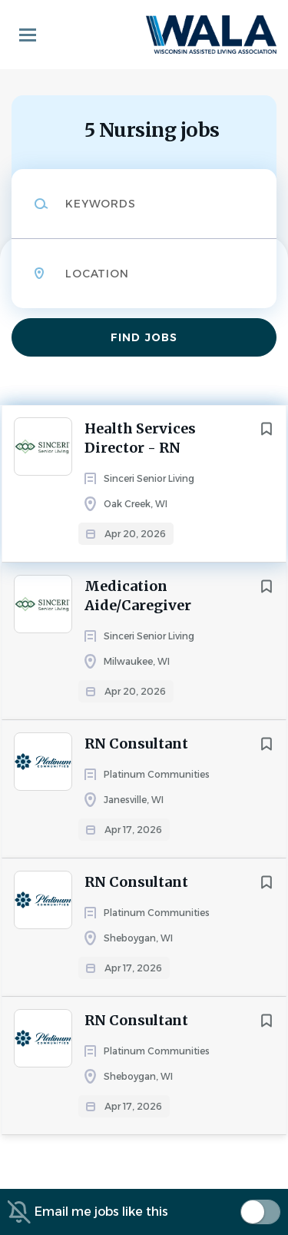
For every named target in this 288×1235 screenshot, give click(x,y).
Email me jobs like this (101, 1211)
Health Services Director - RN (140, 438)
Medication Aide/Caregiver (137, 595)
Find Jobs (144, 337)
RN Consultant (136, 743)
